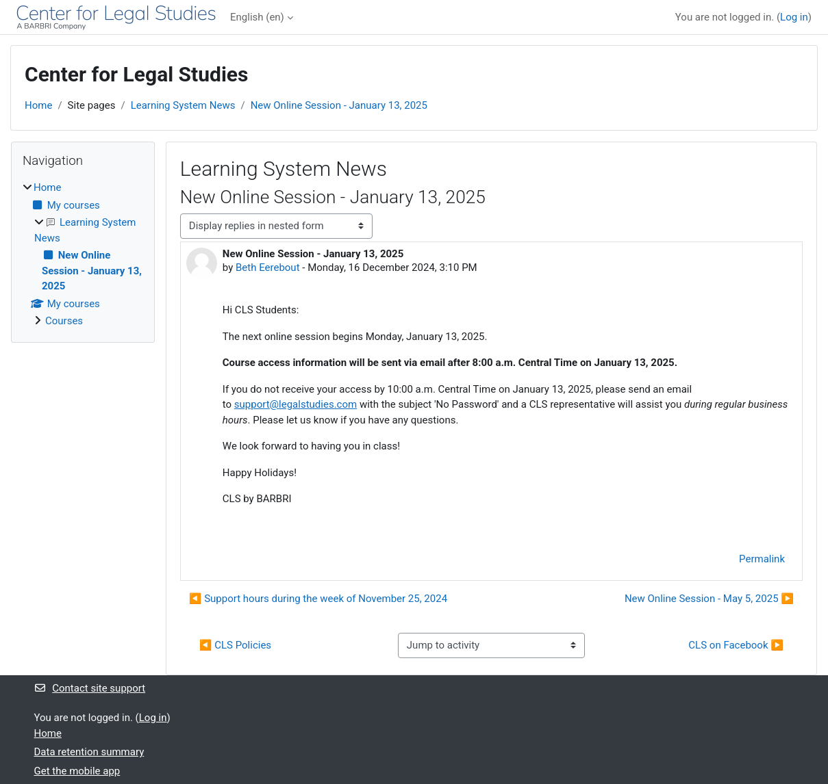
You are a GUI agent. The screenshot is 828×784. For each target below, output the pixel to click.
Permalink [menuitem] (762, 559)
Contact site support (90, 688)
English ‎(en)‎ (257, 17)
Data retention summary (89, 752)
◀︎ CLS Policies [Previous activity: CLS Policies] (235, 645)
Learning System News (183, 105)
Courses (64, 321)
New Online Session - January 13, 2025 (339, 105)
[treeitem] (83, 254)
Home (38, 105)
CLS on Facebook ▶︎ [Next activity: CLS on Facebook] (735, 645)
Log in (794, 17)
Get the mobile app (77, 771)
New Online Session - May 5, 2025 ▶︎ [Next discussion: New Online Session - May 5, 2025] (709, 598)
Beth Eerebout (268, 267)
